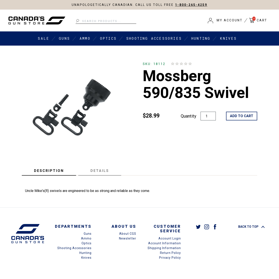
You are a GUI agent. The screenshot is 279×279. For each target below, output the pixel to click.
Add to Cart (241, 116)
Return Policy (170, 253)
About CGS (127, 233)
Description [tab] (49, 171)
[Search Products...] (106, 21)
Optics (108, 38)
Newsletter (127, 238)
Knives (228, 38)
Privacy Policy (170, 257)
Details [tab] (99, 171)
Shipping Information (164, 248)
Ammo (85, 38)
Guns (64, 38)
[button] (225, 20)
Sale (43, 38)
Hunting (200, 38)
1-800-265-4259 (191, 5)
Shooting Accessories (154, 38)
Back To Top (251, 226)
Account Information (164, 243)
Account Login (169, 238)
